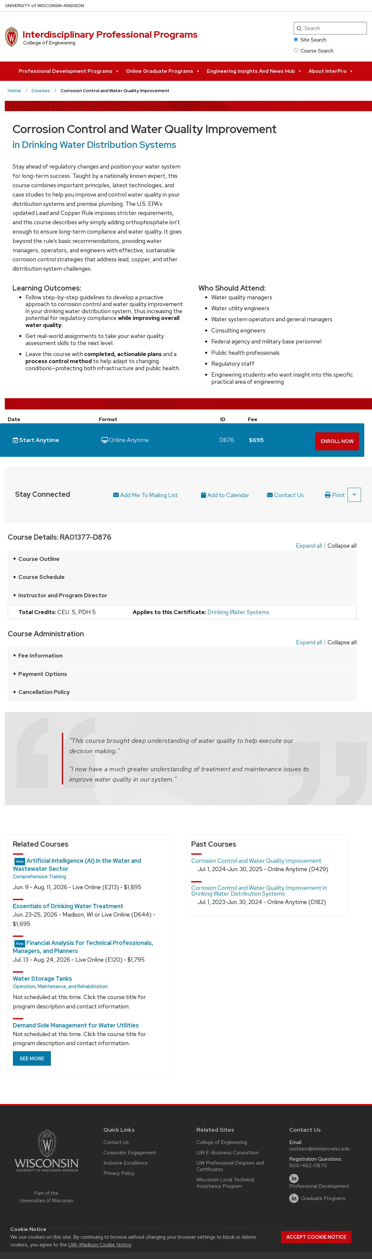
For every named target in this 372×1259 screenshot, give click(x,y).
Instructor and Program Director (60, 592)
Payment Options (40, 671)
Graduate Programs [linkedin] (323, 1196)
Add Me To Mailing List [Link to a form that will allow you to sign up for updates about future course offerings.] (145, 492)
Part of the (46, 1194)
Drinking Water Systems (238, 609)
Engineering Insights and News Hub (254, 71)
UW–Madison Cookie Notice (99, 1244)
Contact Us (116, 1139)
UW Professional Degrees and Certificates (230, 1163)
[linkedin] (294, 1176)
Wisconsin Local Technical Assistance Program (225, 1180)
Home (14, 90)
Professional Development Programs (69, 71)
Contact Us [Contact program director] (285, 492)
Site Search (310, 39)
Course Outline (36, 556)
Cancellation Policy (41, 689)
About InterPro (331, 71)
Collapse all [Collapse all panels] (342, 543)
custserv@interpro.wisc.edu (319, 1146)
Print (335, 492)
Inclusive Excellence (125, 1160)
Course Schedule (39, 574)
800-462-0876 (308, 1162)
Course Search (313, 50)
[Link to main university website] (46, 1170)
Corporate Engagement (129, 1150)
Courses (41, 90)
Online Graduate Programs (163, 71)
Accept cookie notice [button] (316, 1237)
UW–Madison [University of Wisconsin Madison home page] (44, 5)
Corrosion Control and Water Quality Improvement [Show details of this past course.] (256, 858)
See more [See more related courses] (32, 1056)
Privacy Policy (118, 1170)
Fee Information (37, 653)
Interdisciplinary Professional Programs (110, 34)
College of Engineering (221, 1139)
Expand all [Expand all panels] (309, 543)
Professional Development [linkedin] (319, 1184)
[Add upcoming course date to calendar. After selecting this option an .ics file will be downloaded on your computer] (228, 492)
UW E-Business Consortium (227, 1150)
